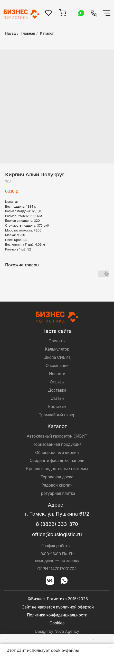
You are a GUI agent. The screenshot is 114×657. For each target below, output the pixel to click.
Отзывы (57, 382)
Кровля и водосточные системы (57, 468)
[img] (94, 13)
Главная (28, 33)
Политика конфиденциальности (57, 615)
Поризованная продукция (57, 444)
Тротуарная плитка (57, 493)
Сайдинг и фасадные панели (57, 460)
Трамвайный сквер (57, 414)
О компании (57, 365)
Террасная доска (57, 477)
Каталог (47, 33)
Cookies (57, 623)
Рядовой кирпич (56, 485)
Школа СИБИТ (57, 357)
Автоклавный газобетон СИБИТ (57, 436)
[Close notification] (110, 647)
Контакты (57, 406)
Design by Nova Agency (57, 631)
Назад (10, 33)
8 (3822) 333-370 (57, 524)
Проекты (57, 341)
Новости (57, 373)
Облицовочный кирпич (57, 452)
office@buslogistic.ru (57, 534)
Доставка (57, 390)
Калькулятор (57, 349)
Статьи (57, 398)
